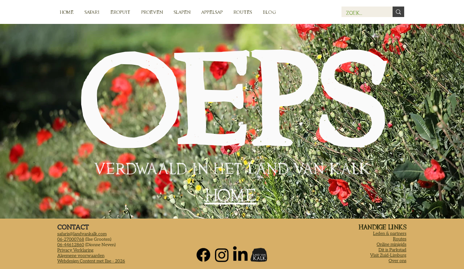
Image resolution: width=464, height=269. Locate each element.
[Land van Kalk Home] (259, 255)
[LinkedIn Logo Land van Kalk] (240, 255)
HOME (230, 195)
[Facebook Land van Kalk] (203, 255)
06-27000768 (70, 239)
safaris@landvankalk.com (82, 234)
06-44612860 (70, 245)
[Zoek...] (361, 13)
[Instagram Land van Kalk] (222, 255)
